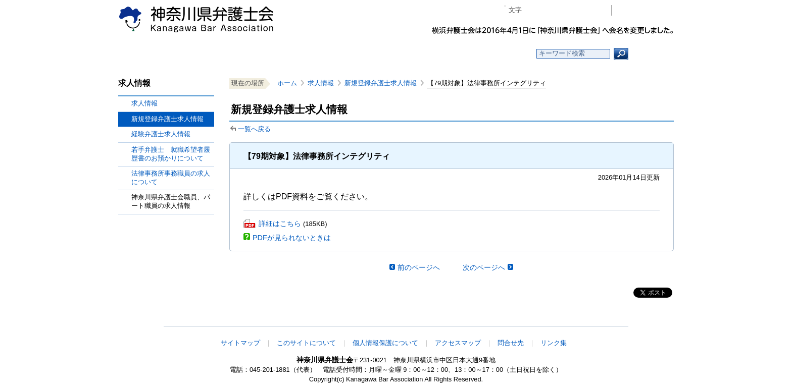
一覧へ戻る (254, 129)
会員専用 (645, 10)
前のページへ (419, 267)
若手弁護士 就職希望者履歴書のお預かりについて (170, 154)
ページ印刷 (589, 10)
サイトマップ (240, 343)
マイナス (533, 10)
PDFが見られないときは (292, 238)
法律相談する (420, 53)
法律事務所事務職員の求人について (170, 178)
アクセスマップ (458, 343)
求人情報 (144, 103)
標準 (549, 10)
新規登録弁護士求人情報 (380, 83)
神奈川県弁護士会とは (346, 53)
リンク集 (553, 343)
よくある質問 (494, 53)
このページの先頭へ (642, 319)
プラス (564, 10)
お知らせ (273, 53)
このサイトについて (306, 343)
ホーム (200, 53)
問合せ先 (511, 343)
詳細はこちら (280, 223)
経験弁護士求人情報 (160, 134)
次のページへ (484, 267)
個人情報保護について (385, 343)
